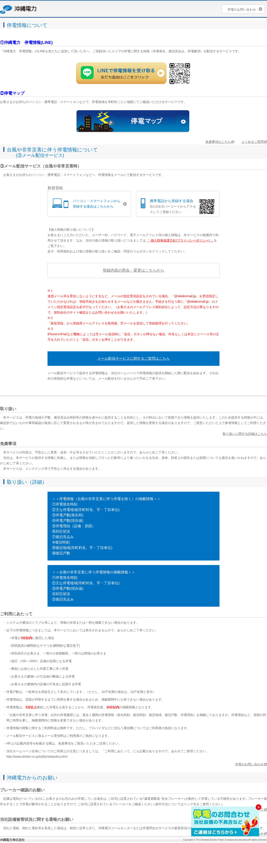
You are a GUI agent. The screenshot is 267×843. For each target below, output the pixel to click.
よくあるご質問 (252, 142)
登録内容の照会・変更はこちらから (133, 270)
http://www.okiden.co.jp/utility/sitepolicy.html (36, 756)
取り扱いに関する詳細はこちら (245, 434)
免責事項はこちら (218, 142)
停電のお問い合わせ (241, 9)
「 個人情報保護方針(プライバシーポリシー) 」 (180, 240)
